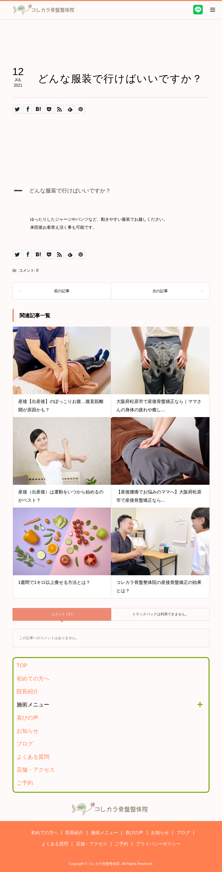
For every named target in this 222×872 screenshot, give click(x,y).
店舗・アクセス (36, 770)
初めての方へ (33, 679)
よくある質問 (33, 757)
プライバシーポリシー (158, 843)
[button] (111, 194)
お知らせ (27, 731)
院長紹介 (27, 691)
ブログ (25, 744)
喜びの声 (27, 718)
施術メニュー (33, 705)
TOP (22, 666)
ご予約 (25, 783)
